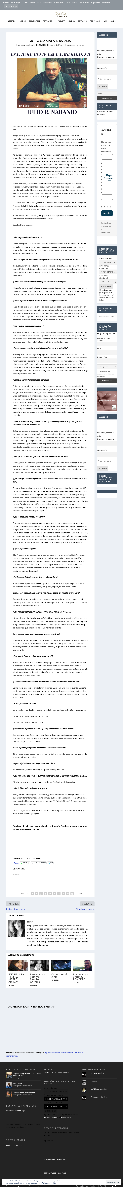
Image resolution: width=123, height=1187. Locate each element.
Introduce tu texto (106, 315)
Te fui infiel (17, 1082)
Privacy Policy (66, 1115)
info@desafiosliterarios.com (55, 1158)
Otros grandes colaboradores (22, 1084)
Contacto (82, 19)
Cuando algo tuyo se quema (24, 1091)
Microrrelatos (84, 3)
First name (104, 265)
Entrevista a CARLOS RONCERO (81, 975)
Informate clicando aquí (15, 1109)
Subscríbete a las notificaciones (56, 1071)
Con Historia (47, 3)
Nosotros (12, 19)
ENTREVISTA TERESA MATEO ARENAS (16, 976)
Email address (105, 257)
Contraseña (102, 66)
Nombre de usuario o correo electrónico (106, 145)
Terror (68, 3)
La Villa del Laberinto (99, 1087)
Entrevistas (106, 3)
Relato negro (15, 3)
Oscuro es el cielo (59, 974)
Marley (32, 43)
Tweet (16, 861)
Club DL (71, 19)
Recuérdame (104, 77)
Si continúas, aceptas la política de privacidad (105, 372)
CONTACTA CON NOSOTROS (55, 1171)
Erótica (32, 3)
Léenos (23, 19)
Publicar (61, 19)
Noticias (6, 3)
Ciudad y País (102, 355)
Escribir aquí (34, 19)
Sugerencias (95, 3)
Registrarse (95, 19)
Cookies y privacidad (14, 1143)
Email (99, 347)
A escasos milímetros (99, 1095)
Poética (25, 3)
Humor (74, 3)
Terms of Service (50, 1115)
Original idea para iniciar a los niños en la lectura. (27, 1073)
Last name (103, 275)
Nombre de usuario (105, 55)
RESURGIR (95, 1079)
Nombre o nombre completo (104, 337)
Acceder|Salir (109, 19)
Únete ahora (106, 221)
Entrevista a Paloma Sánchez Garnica (38, 976)
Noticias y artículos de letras (22, 1076)
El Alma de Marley (56, 43)
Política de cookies (49, 1183)
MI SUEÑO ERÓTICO (98, 1072)
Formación (47, 19)
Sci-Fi (39, 3)
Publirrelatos (58, 3)
